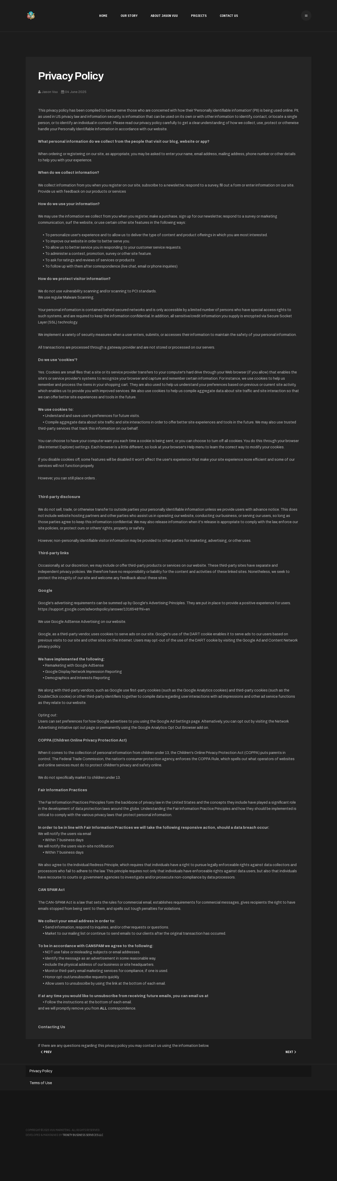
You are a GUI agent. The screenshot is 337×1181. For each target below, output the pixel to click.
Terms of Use (41, 1083)
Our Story (129, 16)
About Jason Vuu (164, 16)
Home (103, 16)
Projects (199, 16)
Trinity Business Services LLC (83, 1135)
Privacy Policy (70, 76)
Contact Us (229, 16)
